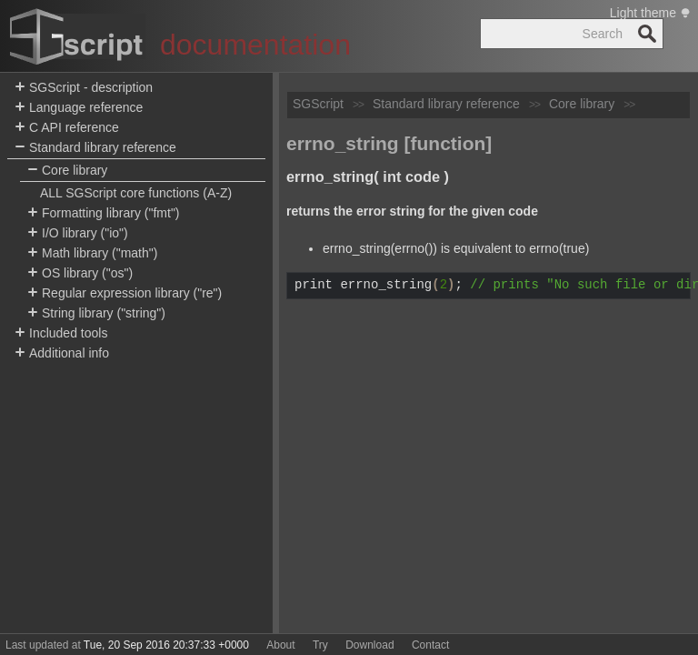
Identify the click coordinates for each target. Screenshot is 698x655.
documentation (255, 44)
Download (369, 645)
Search (647, 33)
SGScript (318, 103)
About (280, 645)
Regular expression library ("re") (124, 293)
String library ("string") (96, 313)
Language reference (79, 108)
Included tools (61, 333)
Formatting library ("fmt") (103, 213)
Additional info (62, 353)
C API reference (67, 128)
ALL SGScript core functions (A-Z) (136, 193)
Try (320, 645)
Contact (430, 645)
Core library (67, 170)
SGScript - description (84, 88)
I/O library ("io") (77, 233)
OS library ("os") (80, 273)
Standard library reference (95, 148)
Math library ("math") (92, 253)
